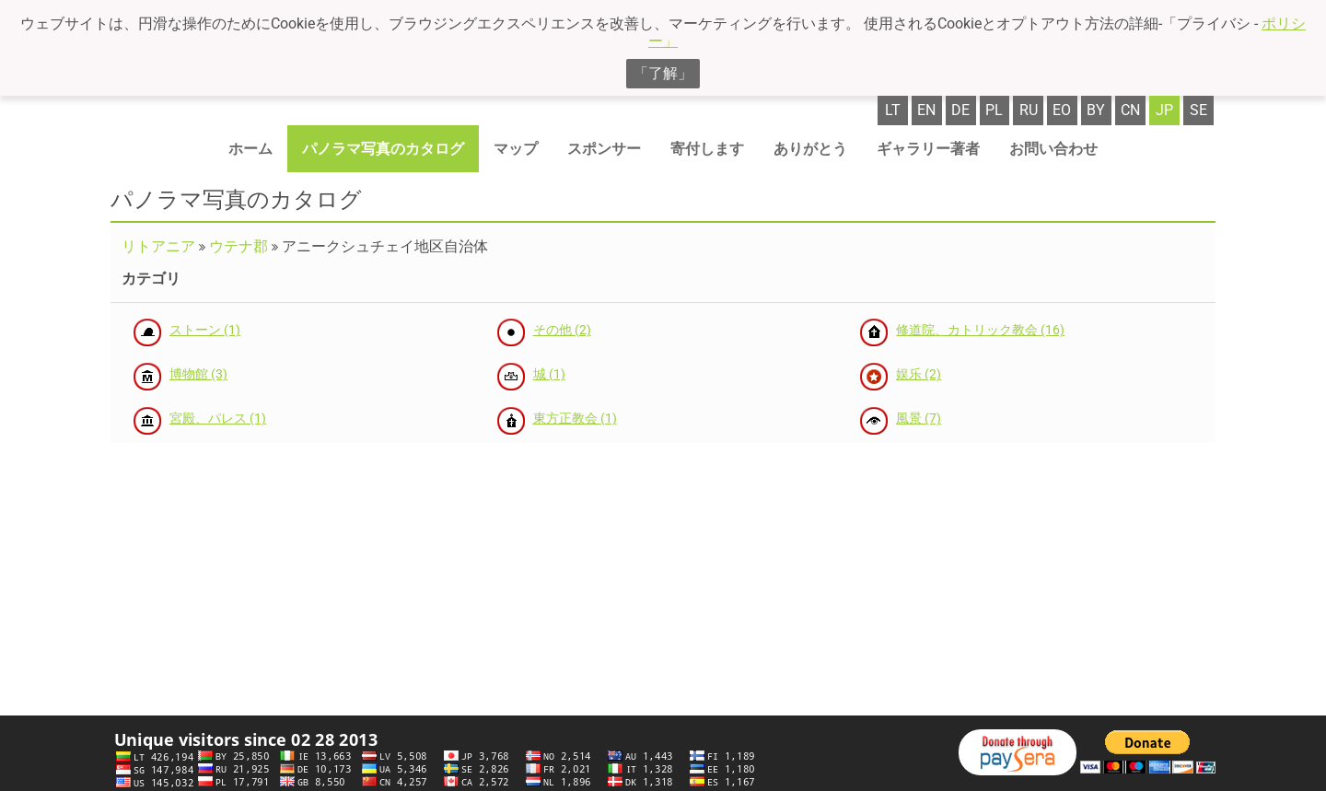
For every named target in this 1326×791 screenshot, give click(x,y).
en (926, 110)
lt (893, 110)
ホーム (250, 148)
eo (1062, 110)
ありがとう (810, 148)
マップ (516, 148)
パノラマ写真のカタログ (383, 148)
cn (1130, 110)
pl (994, 110)
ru (1028, 110)
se (1198, 110)
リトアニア (158, 246)
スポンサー (604, 148)
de (960, 110)
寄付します (707, 148)
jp (1164, 110)
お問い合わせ (1053, 148)
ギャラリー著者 (928, 148)
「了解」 (663, 73)
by (1096, 110)
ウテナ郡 (238, 246)
